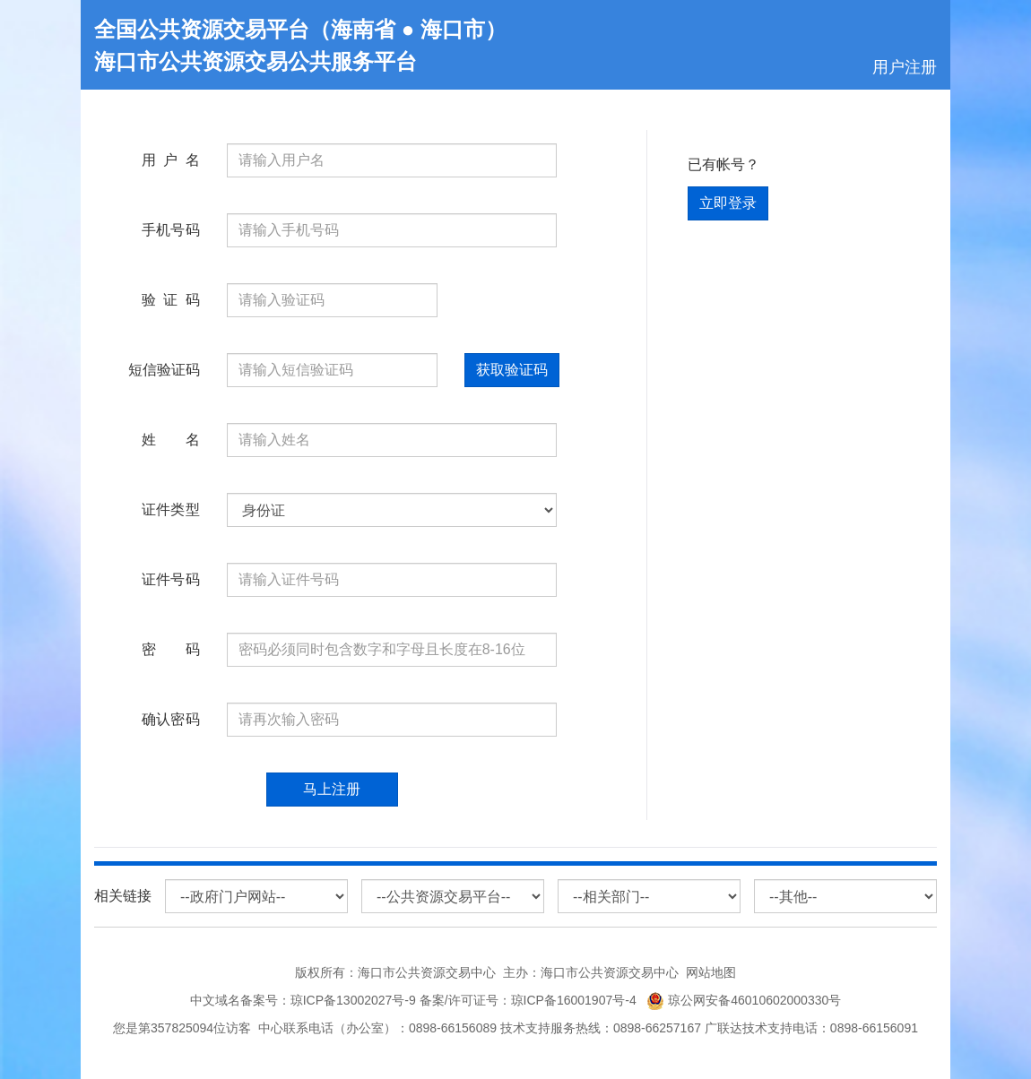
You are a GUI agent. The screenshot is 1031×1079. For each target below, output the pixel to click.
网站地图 (711, 972)
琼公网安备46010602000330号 (743, 1000)
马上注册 (331, 789)
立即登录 (728, 203)
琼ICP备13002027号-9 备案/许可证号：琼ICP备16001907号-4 (467, 1000)
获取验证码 (512, 369)
